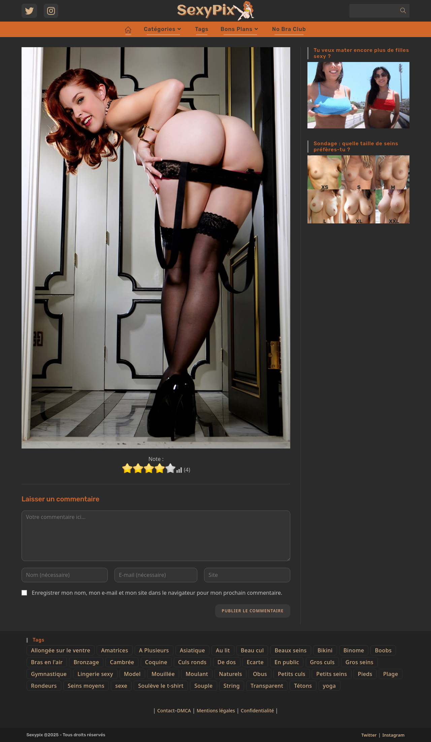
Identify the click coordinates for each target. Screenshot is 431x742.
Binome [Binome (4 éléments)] (353, 650)
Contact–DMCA (174, 710)
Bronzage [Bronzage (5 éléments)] (86, 662)
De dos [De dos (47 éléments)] (227, 662)
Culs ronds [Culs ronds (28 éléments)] (192, 662)
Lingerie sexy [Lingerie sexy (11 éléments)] (95, 674)
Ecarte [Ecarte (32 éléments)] (255, 662)
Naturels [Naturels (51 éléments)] (230, 674)
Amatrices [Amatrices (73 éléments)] (114, 650)
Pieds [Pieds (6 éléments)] (365, 674)
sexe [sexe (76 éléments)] (121, 685)
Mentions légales (216, 710)
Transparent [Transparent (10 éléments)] (267, 685)
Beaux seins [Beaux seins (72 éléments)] (291, 650)
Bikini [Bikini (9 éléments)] (325, 650)
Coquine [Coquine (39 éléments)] (156, 662)
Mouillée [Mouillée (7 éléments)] (163, 674)
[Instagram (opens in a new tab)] (51, 11)
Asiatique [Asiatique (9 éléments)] (192, 650)
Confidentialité (258, 710)
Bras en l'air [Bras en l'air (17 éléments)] (47, 662)
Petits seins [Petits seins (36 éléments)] (331, 674)
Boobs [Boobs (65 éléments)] (383, 650)
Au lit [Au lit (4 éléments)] (223, 650)
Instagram (394, 735)
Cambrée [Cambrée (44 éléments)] (122, 662)
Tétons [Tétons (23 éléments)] (303, 685)
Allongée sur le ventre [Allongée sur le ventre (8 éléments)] (60, 650)
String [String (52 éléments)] (232, 685)
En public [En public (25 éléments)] (286, 662)
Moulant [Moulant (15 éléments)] (197, 674)
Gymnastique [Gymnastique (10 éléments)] (49, 674)
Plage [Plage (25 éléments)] (390, 674)
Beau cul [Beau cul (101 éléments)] (252, 650)
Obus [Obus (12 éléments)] (260, 674)
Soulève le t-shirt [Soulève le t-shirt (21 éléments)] (161, 685)
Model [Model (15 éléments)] (132, 674)
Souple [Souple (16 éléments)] (203, 685)
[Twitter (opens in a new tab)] (29, 11)
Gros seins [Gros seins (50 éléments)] (359, 662)
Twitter (368, 735)
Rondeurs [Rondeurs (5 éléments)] (44, 685)
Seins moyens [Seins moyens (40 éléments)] (86, 685)
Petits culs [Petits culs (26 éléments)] (291, 674)
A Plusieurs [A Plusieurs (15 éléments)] (154, 650)
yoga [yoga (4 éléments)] (329, 685)
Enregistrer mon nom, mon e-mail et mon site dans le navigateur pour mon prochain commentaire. (157, 592)
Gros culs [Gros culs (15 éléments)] (322, 662)
